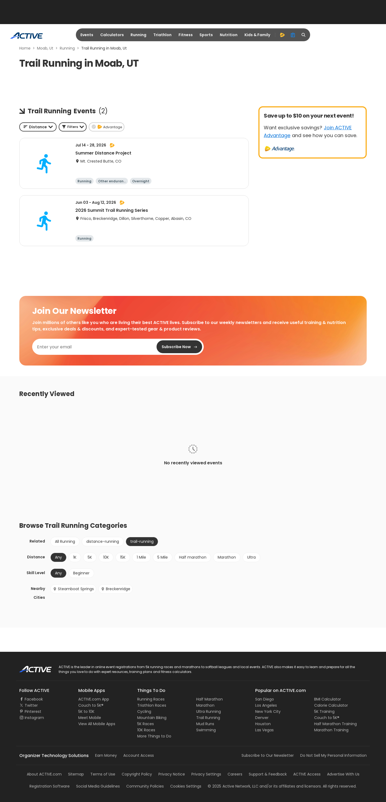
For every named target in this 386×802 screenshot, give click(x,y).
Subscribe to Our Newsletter (268, 755)
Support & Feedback (268, 774)
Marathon (227, 557)
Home (25, 48)
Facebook (34, 699)
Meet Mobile (89, 717)
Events (86, 34)
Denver (262, 717)
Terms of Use (102, 774)
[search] (304, 35)
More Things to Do (154, 736)
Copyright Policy (137, 774)
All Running (65, 541)
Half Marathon (209, 699)
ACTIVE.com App (93, 699)
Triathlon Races (151, 705)
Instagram (34, 717)
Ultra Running (208, 711)
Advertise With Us (343, 774)
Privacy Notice (171, 774)
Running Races (151, 699)
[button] (73, 126)
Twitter (31, 705)
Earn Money (106, 755)
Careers (235, 774)
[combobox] (38, 126)
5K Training (324, 711)
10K (106, 557)
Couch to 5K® (90, 705)
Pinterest (33, 711)
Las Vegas (264, 730)
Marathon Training (331, 730)
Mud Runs (205, 723)
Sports (206, 34)
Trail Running (208, 717)
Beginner (81, 573)
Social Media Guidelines (98, 786)
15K (122, 557)
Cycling (144, 711)
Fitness (186, 34)
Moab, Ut (45, 48)
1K (74, 557)
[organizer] (293, 35)
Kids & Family (257, 34)
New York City (268, 711)
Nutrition (228, 34)
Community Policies (145, 786)
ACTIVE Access (307, 774)
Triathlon (162, 34)
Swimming (206, 730)
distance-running (102, 541)
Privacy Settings (206, 774)
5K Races (145, 723)
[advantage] (282, 35)
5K (90, 557)
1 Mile (141, 557)
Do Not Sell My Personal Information (333, 755)
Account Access (138, 755)
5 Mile (162, 557)
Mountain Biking (151, 717)
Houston (263, 723)
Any (58, 557)
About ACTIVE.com (44, 774)
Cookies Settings (185, 786)
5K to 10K (86, 711)
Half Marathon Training (335, 723)
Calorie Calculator (331, 705)
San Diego (264, 699)
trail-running (142, 541)
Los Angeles (266, 705)
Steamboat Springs (73, 589)
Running (138, 34)
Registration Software (49, 786)
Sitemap (76, 774)
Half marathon (192, 557)
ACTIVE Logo (30, 667)
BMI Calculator (327, 699)
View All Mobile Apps (96, 723)
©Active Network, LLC (233, 786)
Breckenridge (115, 589)
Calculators (112, 34)
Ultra (251, 557)
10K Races (146, 730)
